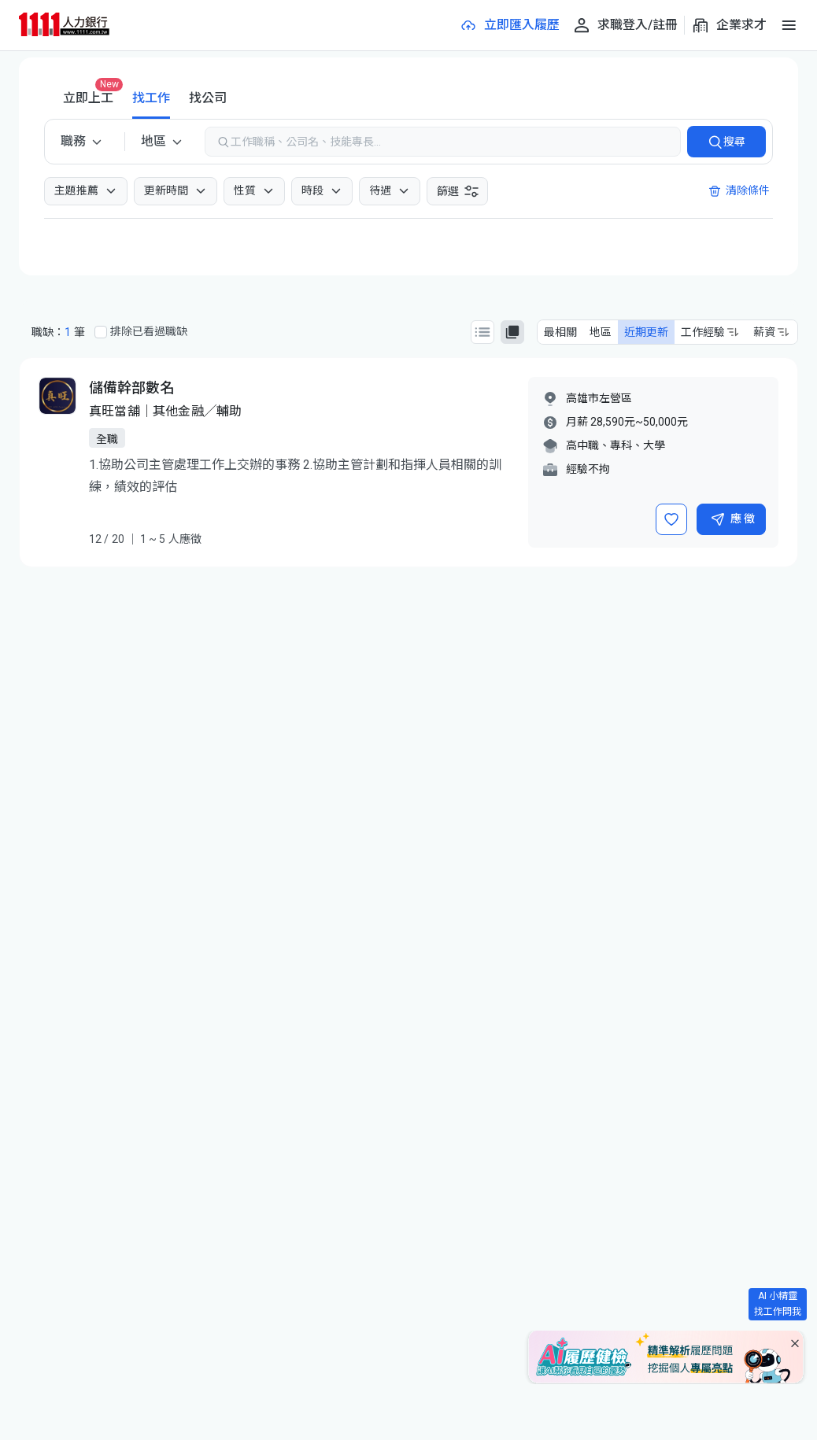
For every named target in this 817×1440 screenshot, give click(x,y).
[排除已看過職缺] (100, 332)
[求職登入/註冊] (625, 25)
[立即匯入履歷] (509, 25)
